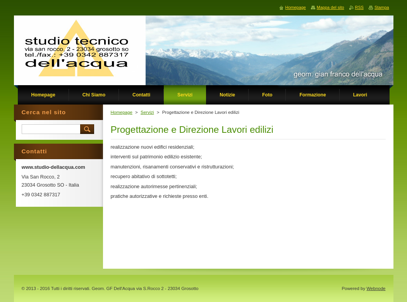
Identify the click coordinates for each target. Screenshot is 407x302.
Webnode (375, 288)
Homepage (121, 112)
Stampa (381, 7)
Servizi (147, 112)
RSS (359, 7)
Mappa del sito (330, 7)
